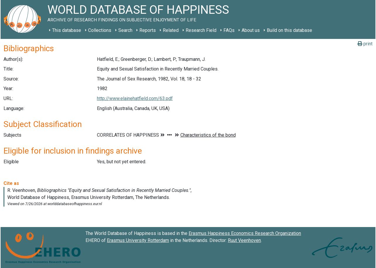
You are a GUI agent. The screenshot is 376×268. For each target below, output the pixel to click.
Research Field (201, 30)
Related (171, 30)
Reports (147, 30)
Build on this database (289, 30)
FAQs (229, 30)
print (365, 44)
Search (125, 30)
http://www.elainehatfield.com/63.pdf (135, 98)
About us (251, 30)
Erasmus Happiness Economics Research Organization (245, 233)
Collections (99, 30)
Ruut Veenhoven (244, 240)
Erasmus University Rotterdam (138, 240)
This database (66, 30)
